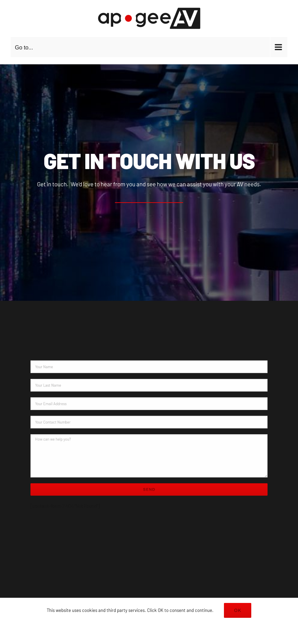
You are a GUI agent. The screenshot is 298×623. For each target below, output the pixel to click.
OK (237, 610)
